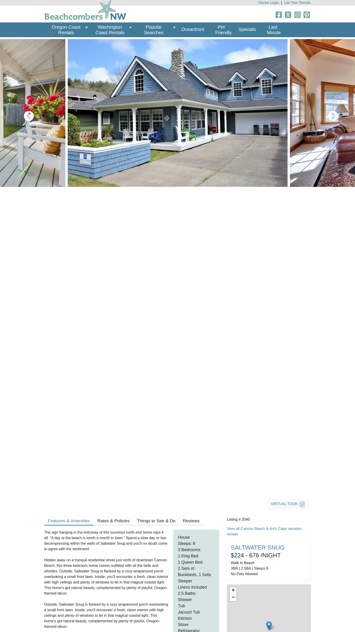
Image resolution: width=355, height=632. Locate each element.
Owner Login (268, 3)
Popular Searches (154, 29)
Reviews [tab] (191, 520)
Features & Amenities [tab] (69, 520)
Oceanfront (192, 29)
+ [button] (233, 590)
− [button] (233, 597)
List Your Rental (297, 3)
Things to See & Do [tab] (156, 520)
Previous (25, 113)
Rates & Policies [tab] (113, 520)
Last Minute (274, 29)
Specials (247, 29)
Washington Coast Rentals (109, 29)
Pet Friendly (223, 29)
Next (329, 113)
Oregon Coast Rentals (67, 29)
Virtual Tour (288, 504)
